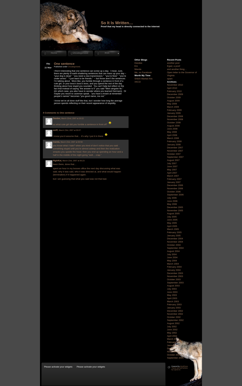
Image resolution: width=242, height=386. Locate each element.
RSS (107, 53)
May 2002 (172, 333)
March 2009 (173, 107)
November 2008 (175, 119)
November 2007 (175, 151)
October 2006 (174, 191)
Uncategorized (80, 53)
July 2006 (172, 198)
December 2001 (175, 348)
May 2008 (172, 132)
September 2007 (175, 157)
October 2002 (174, 317)
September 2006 (175, 194)
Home (54, 53)
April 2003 (172, 298)
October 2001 (174, 355)
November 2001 (175, 351)
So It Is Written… (117, 23)
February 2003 (174, 304)
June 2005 (172, 219)
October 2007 (174, 154)
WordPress (184, 366)
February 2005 (174, 232)
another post (173, 63)
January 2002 (174, 345)
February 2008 (174, 141)
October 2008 (174, 122)
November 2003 (175, 276)
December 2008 (175, 116)
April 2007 (172, 173)
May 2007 (172, 169)
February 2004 (174, 267)
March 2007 (173, 176)
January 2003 (174, 307)
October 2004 (174, 245)
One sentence (64, 63)
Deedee (138, 63)
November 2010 (175, 85)
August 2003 (173, 285)
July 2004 (172, 254)
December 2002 (175, 311)
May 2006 (172, 204)
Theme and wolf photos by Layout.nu (179, 369)
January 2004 (174, 270)
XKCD (137, 82)
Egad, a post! (173, 66)
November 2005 (175, 210)
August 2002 (173, 323)
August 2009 (173, 100)
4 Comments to (58, 113)
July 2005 (172, 216)
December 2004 (175, 238)
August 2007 (173, 160)
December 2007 (175, 147)
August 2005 (173, 213)
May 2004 (172, 260)
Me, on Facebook (143, 72)
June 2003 (172, 292)
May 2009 (172, 103)
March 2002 (173, 339)
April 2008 (172, 135)
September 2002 (175, 320)
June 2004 (172, 257)
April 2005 (172, 226)
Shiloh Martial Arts (143, 78)
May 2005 (172, 223)
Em (136, 66)
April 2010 (172, 88)
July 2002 (172, 326)
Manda (137, 69)
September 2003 (175, 282)
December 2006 (175, 185)
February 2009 (174, 110)
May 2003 (172, 295)
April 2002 (172, 336)
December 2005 (175, 207)
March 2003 (173, 301)
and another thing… (177, 69)
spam (170, 78)
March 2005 (173, 229)
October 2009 (174, 97)
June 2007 (172, 166)
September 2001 (175, 358)
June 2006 (172, 201)
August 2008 (173, 125)
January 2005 (174, 235)
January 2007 (174, 182)
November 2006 (175, 188)
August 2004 (173, 251)
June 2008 (172, 128)
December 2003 (175, 273)
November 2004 (175, 242)
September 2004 (175, 248)
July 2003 (172, 289)
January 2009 (174, 113)
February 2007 (174, 179)
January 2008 (174, 144)
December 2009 (175, 94)
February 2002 (174, 342)
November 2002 (175, 314)
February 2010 (174, 91)
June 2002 (172, 329)
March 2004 (173, 264)
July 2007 (172, 163)
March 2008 (173, 138)
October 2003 (174, 279)
